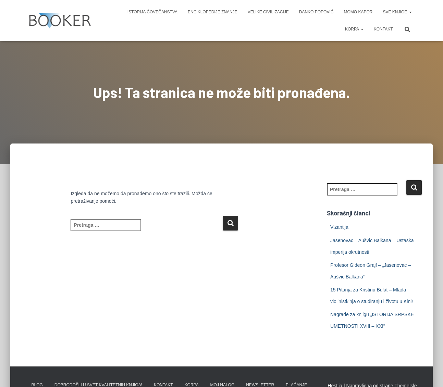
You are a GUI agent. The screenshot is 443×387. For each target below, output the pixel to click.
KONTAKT (383, 29)
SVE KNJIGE (397, 12)
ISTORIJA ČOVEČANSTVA (152, 12)
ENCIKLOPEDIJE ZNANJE (212, 12)
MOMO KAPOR (358, 12)
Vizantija (339, 227)
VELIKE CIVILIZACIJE (268, 12)
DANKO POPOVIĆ (316, 12)
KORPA (354, 29)
